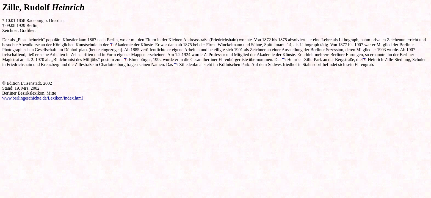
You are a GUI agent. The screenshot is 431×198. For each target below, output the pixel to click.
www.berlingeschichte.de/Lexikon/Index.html (42, 98)
